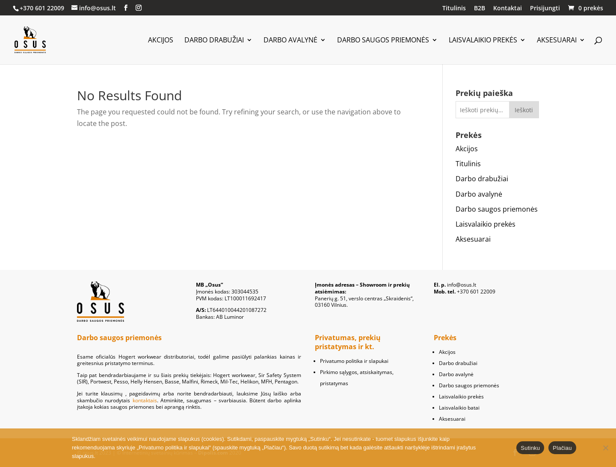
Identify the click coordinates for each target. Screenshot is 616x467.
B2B (479, 8)
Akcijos (160, 41)
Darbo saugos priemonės (383, 41)
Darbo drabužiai (214, 41)
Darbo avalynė (290, 41)
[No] (605, 447)
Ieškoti (524, 110)
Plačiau (562, 448)
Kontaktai (507, 8)
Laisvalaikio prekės (483, 41)
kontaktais (145, 400)
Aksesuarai (557, 41)
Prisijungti (545, 8)
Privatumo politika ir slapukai (354, 361)
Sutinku (530, 448)
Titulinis (454, 8)
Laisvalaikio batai (459, 407)
